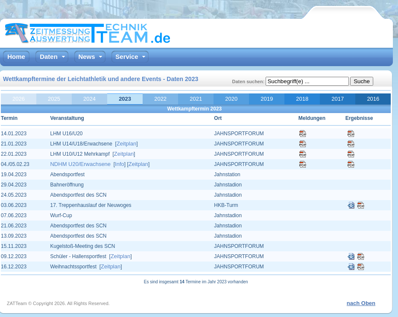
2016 (373, 99)
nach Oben (361, 303)
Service (126, 56)
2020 (231, 99)
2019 (266, 99)
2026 (18, 99)
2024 (89, 99)
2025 (54, 99)
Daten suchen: (249, 81)
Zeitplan (126, 143)
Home (16, 56)
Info (119, 164)
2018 (302, 99)
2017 (337, 99)
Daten (49, 56)
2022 (160, 99)
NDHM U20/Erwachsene (80, 164)
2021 (196, 99)
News (86, 56)
